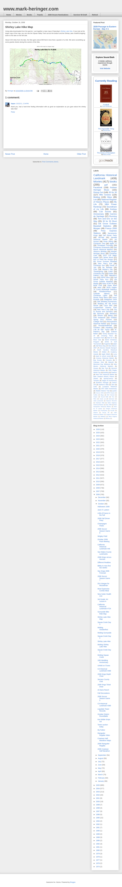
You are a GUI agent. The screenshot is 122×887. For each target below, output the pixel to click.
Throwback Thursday (105, 245)
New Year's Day (103, 309)
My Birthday (107, 267)
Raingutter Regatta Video (104, 734)
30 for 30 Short (110, 221)
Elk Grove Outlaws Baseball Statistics (105, 224)
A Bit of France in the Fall (104, 514)
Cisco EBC (108, 305)
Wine (95, 399)
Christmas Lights (100, 295)
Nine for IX (110, 338)
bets (115, 356)
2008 (98, 488)
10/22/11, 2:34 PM (22, 103)
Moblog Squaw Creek (103, 656)
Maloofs (111, 362)
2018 (98, 455)
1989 (98, 834)
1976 (98, 863)
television (111, 399)
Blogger (72, 882)
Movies (19, 15)
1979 (98, 854)
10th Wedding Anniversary (103, 661)
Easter (110, 273)
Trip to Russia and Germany (105, 311)
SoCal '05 (105, 412)
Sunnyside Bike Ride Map (103, 613)
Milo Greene (105, 195)
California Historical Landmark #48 (104, 547)
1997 (98, 811)
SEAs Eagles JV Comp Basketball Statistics (105, 288)
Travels (40, 15)
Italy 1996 (109, 404)
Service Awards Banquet (108, 348)
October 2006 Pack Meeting (103, 540)
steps (99, 287)
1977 (98, 860)
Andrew (113, 209)
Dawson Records (111, 400)
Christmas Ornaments (101, 247)
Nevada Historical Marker (105, 238)
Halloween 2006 (103, 507)
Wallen (104, 352)
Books (29, 15)
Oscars (95, 368)
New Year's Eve (105, 263)
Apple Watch (106, 354)
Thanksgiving (98, 271)
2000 (98, 801)
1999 (98, 805)
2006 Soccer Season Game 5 (104, 698)
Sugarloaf (107, 344)
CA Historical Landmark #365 (104, 705)
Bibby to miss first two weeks (104, 567)
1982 (98, 844)
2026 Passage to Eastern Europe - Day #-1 (104, 28)
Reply (13, 112)
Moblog (96, 197)
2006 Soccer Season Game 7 (104, 578)
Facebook (97, 187)
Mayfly (95, 283)
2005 (98, 785)
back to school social (103, 356)
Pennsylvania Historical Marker (105, 323)
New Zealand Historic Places (103, 376)
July (99, 762)
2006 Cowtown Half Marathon (104, 750)
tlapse (13, 103)
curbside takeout (101, 294)
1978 (98, 857)
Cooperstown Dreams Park (105, 307)
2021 (98, 446)
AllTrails (101, 237)
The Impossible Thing (106, 129)
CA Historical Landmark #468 (104, 670)
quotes (114, 391)
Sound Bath (104, 397)
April (100, 771)
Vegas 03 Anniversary (109, 380)
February (101, 778)
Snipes (95, 397)
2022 (98, 442)
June (100, 765)
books (113, 181)
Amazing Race (107, 336)
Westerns (113, 314)
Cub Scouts (105, 211)
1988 (98, 837)
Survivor (114, 324)
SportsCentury (108, 378)
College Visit (98, 322)
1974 (98, 867)
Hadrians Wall (100, 402)
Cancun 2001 (100, 393)
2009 (98, 485)
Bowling (106, 372)
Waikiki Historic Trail (102, 391)
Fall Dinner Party (110, 235)
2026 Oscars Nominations (58, 15)
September (102, 755)
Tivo (113, 397)
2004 (98, 788)
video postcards (98, 400)
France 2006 (111, 228)
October (101, 504)
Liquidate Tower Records (103, 710)
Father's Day (98, 275)
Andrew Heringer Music (105, 188)
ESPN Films (105, 277)
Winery (108, 418)
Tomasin (96, 380)
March (100, 775)
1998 (98, 808)
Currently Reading (106, 80)
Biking (110, 315)
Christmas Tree (99, 243)
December (102, 497)
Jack (112, 384)
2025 (98, 433)
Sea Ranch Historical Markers (105, 248)
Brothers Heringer (102, 382)
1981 (98, 847)
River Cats (97, 340)
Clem (95, 269)
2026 (98, 429)
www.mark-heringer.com (30, 8)
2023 (98, 439)
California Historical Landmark (105, 177)
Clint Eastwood (99, 317)
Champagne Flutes (102, 525)
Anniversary (98, 214)
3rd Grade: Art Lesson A (103, 600)
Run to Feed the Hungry (103, 259)
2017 (98, 459)
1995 (98, 818)
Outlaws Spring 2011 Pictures (105, 319)
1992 (98, 824)
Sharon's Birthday (100, 251)
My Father (101, 730)
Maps (102, 395)
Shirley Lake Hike (104, 641)
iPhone (100, 315)
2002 (98, 795)
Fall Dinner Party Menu (105, 296)
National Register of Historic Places (105, 200)
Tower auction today (103, 726)
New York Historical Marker (105, 374)
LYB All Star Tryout (101, 330)
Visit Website (105, 68)
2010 (98, 481)
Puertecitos (104, 410)
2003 (98, 792)
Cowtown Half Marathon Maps (104, 739)
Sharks (95, 378)
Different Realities (104, 562)
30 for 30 (113, 192)
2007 (98, 491)
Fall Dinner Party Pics (105, 278)
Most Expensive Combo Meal (103, 590)
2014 (98, 468)
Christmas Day (98, 273)
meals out (103, 399)
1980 (98, 850)
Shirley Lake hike (67, 31)
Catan (110, 271)
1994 (98, 821)
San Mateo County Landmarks (104, 553)
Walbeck (103, 416)
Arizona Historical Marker (105, 358)
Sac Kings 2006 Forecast (103, 572)
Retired (95, 15)
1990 (98, 831)
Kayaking (109, 327)
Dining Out (98, 192)
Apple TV (113, 243)
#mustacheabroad (105, 325)
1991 (98, 827)
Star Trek (105, 368)
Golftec (95, 395)
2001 (98, 798)
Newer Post (10, 154)
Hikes (109, 197)
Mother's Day (107, 269)
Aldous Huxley (107, 154)
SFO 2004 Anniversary (109, 389)
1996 (98, 814)
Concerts (109, 360)
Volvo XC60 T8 (107, 283)
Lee (95, 199)
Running (113, 216)
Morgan (96, 228)
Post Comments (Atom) (50, 162)
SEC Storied (110, 395)
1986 (98, 840)
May (100, 768)
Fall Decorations (104, 693)
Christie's (96, 327)
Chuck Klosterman (107, 106)
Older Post (81, 154)
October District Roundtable (103, 715)
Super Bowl (112, 285)
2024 (98, 436)
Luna (115, 354)
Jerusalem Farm (98, 338)
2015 (98, 465)
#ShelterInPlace (105, 291)
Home (8, 15)
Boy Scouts (97, 360)
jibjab (115, 344)
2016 (98, 462)
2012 (98, 475)
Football (106, 105)
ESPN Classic (110, 393)
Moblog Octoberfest (103, 629)
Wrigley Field (102, 536)
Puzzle (112, 410)
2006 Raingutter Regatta (103, 745)
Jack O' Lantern (103, 510)
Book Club (97, 285)
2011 (98, 478)
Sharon (95, 412)
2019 (98, 452)
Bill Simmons (98, 314)
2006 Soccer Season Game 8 (104, 531)
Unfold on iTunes (104, 666)
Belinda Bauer (107, 130)
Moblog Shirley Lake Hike (103, 646)
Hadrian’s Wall (103, 384)
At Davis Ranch (103, 690)
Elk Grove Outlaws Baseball (105, 280)
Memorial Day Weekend (101, 364)
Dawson (114, 372)
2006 (98, 494)
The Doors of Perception (106, 153)
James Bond (108, 257)
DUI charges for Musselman (103, 585)
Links (95, 387)
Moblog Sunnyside (104, 633)
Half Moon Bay (101, 346)
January (101, 781)
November (102, 501)
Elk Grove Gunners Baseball (105, 261)
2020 (98, 449)
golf (106, 185)
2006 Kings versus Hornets (104, 558)
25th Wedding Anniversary (107, 302)
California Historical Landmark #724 (104, 607)
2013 (98, 472)
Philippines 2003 (110, 299)
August (101, 758)
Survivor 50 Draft (80, 15)
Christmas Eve (99, 265)
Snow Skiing (108, 241)
